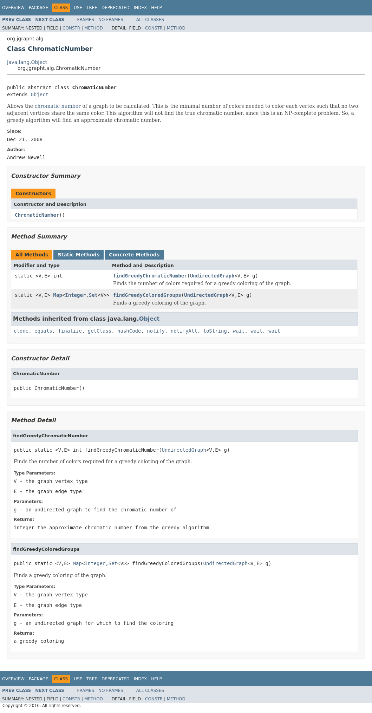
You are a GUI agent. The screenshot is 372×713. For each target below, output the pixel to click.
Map (57, 295)
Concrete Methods (134, 254)
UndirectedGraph (212, 276)
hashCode (129, 331)
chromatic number (58, 106)
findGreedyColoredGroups (147, 295)
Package (38, 7)
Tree (91, 7)
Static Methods (78, 254)
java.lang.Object (27, 62)
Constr (71, 28)
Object (39, 94)
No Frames (110, 19)
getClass (99, 331)
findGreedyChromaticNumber (150, 276)
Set (93, 295)
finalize (69, 331)
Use (78, 7)
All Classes (150, 19)
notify (156, 331)
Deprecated (116, 7)
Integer (75, 295)
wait (239, 331)
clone (21, 331)
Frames (85, 19)
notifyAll (184, 331)
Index (140, 7)
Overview (13, 7)
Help (156, 7)
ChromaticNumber (37, 215)
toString (215, 331)
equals (43, 331)
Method (93, 28)
